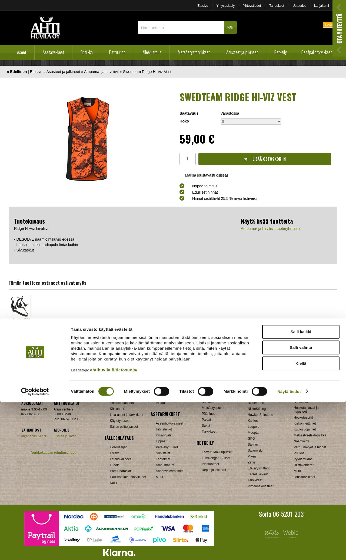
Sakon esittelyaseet (124, 427)
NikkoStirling (257, 409)
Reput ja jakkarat (214, 470)
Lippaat (161, 441)
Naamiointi (301, 441)
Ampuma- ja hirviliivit (101, 71)
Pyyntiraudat (303, 459)
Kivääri (161, 391)
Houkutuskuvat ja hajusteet (306, 409)
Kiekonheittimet (305, 423)
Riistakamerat (304, 465)
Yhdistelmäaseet (122, 403)
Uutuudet (299, 6)
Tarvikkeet (209, 431)
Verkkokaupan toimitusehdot (53, 453)
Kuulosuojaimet (305, 429)
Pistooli (161, 403)
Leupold (254, 427)
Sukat (206, 426)
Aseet (21, 52)
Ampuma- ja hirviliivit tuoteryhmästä (271, 228)
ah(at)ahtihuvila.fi (33, 436)
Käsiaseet (117, 409)
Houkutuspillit (303, 417)
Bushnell (254, 397)
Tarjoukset (276, 6)
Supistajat (163, 453)
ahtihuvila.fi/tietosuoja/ (113, 527)
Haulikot (116, 385)
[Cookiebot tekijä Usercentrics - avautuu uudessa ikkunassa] (35, 549)
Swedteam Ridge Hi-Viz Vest (147, 71)
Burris (252, 391)
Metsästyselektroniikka (310, 435)
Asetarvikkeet (53, 52)
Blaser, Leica (257, 403)
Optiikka (87, 52)
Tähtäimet (163, 459)
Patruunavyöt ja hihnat (310, 447)
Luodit (114, 465)
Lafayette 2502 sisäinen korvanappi (19, 324)
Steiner (253, 444)
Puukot (299, 453)
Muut (297, 471)
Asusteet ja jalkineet (242, 52)
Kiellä (300, 521)
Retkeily (280, 52)
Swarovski (255, 450)
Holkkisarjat (118, 447)
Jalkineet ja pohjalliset (218, 396)
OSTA (20, 339)
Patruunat (117, 52)
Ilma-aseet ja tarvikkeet (126, 415)
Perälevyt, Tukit (167, 447)
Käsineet (208, 402)
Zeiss (252, 462)
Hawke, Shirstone (260, 415)
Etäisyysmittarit (259, 468)
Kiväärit (115, 391)
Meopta (253, 433)
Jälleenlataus (151, 52)
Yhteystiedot (252, 6)
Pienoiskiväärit (120, 397)
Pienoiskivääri (166, 397)
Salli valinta (301, 505)
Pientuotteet (210, 464)
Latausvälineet (120, 459)
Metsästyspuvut (213, 408)
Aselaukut (301, 402)
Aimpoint (254, 385)
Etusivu (202, 6)
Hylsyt (114, 453)
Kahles (253, 421)
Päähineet (209, 414)
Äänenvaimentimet (169, 471)
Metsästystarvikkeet (194, 52)
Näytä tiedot (289, 549)
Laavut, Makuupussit (217, 452)
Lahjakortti (321, 6)
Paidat (206, 420)
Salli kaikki (301, 489)
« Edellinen (17, 71)
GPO (251, 438)
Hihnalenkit (164, 429)
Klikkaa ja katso (65, 436)
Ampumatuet (165, 465)
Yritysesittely (226, 6)
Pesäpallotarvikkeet (316, 52)
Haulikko (162, 385)
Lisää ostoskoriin (265, 159)
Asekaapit (301, 396)
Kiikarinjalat (164, 435)
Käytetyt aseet (120, 421)
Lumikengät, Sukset (216, 458)
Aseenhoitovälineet (169, 423)
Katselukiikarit (258, 474)
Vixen (252, 456)
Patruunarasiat (120, 471)
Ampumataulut (304, 390)
